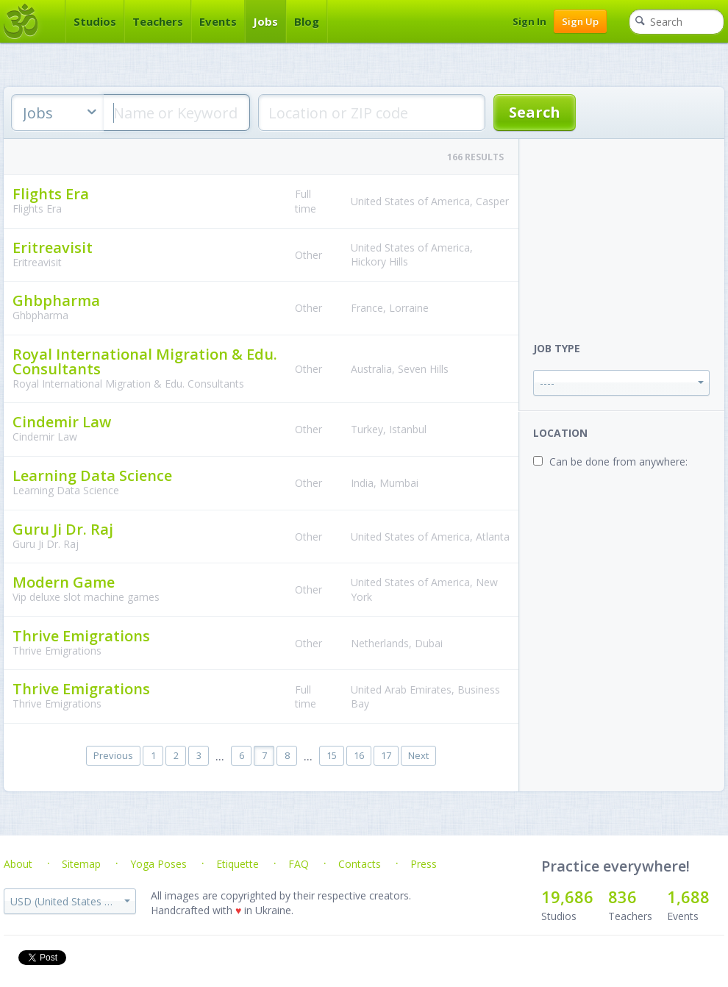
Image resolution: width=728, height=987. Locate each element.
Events (218, 21)
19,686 (567, 897)
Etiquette (237, 864)
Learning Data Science (92, 475)
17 (386, 755)
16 (359, 755)
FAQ (298, 864)
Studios (95, 21)
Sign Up (580, 21)
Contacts (359, 864)
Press (423, 864)
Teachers (157, 21)
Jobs (265, 21)
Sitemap (81, 864)
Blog (306, 21)
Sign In (529, 21)
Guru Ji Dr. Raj (63, 529)
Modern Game (64, 582)
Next (418, 755)
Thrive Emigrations (81, 636)
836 (622, 897)
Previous (113, 755)
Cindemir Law (62, 422)
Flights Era (51, 194)
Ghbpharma (56, 300)
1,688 (688, 897)
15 (331, 755)
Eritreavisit (53, 247)
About (18, 864)
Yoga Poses (158, 864)
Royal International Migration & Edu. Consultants (145, 361)
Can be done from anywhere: (618, 461)
